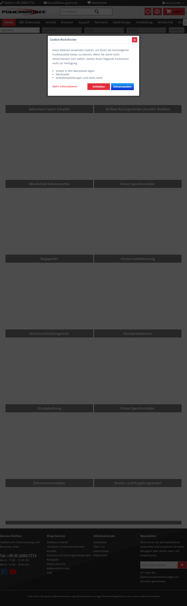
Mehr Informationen (64, 86)
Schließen (99, 86)
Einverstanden (122, 86)
